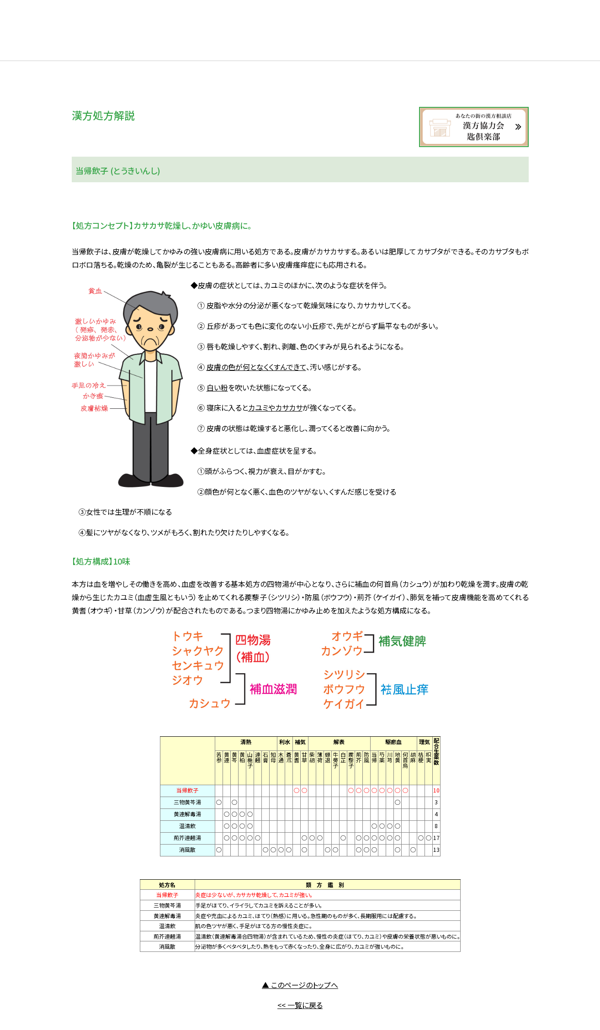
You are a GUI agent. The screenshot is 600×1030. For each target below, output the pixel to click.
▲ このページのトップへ (300, 984)
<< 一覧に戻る (300, 1004)
